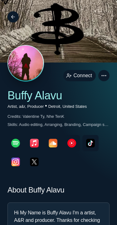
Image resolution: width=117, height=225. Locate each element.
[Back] (13, 16)
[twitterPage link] (34, 162)
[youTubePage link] (72, 143)
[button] (104, 75)
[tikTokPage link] (90, 143)
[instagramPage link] (15, 162)
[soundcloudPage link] (53, 143)
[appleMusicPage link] (34, 143)
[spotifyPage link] (15, 143)
